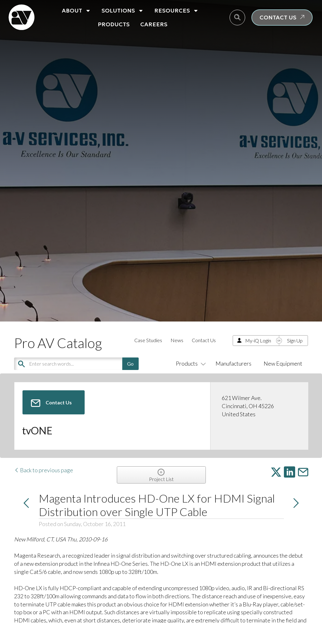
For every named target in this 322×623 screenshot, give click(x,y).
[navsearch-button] (237, 17)
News (177, 340)
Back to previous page (43, 470)
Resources (176, 11)
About (76, 11)
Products (114, 24)
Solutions (123, 11)
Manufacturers (233, 363)
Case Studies (148, 340)
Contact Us (204, 340)
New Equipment (283, 363)
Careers (153, 24)
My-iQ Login (258, 340)
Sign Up (295, 340)
